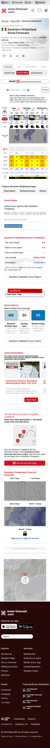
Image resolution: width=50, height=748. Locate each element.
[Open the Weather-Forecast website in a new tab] (40, 2)
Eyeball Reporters (32, 666)
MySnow (5, 675)
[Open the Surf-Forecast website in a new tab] (6, 2)
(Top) (9, 73)
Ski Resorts (6, 654)
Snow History (31, 67)
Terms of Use (6, 736)
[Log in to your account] (39, 10)
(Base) (36, 73)
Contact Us (6, 724)
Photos (4, 671)
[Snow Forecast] (14, 10)
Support (31, 719)
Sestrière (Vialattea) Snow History (25, 341)
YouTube (5, 702)
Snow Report (9, 191)
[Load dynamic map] (25, 580)
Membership (29, 654)
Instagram (6, 694)
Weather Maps (8, 658)
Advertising (19, 719)
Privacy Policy (21, 736)
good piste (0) (15, 269)
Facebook (6, 690)
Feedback (35, 724)
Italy (15, 21)
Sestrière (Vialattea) (31, 21)
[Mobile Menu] (46, 10)
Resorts (5, 21)
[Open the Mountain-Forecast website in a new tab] (17, 2)
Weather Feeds (31, 671)
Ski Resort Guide (27, 191)
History (43, 191)
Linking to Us (21, 724)
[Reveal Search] (32, 10)
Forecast (8, 67)
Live (18, 67)
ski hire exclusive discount (25, 81)
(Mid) (22, 73)
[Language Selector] (17, 636)
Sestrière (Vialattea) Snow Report (25, 277)
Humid (5, 169)
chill (5, 165)
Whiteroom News (9, 666)
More (5, 136)
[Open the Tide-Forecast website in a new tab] (29, 2)
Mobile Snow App (32, 662)
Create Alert (39, 262)
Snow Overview (9, 662)
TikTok (4, 698)
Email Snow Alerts (32, 658)
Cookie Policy (36, 736)
